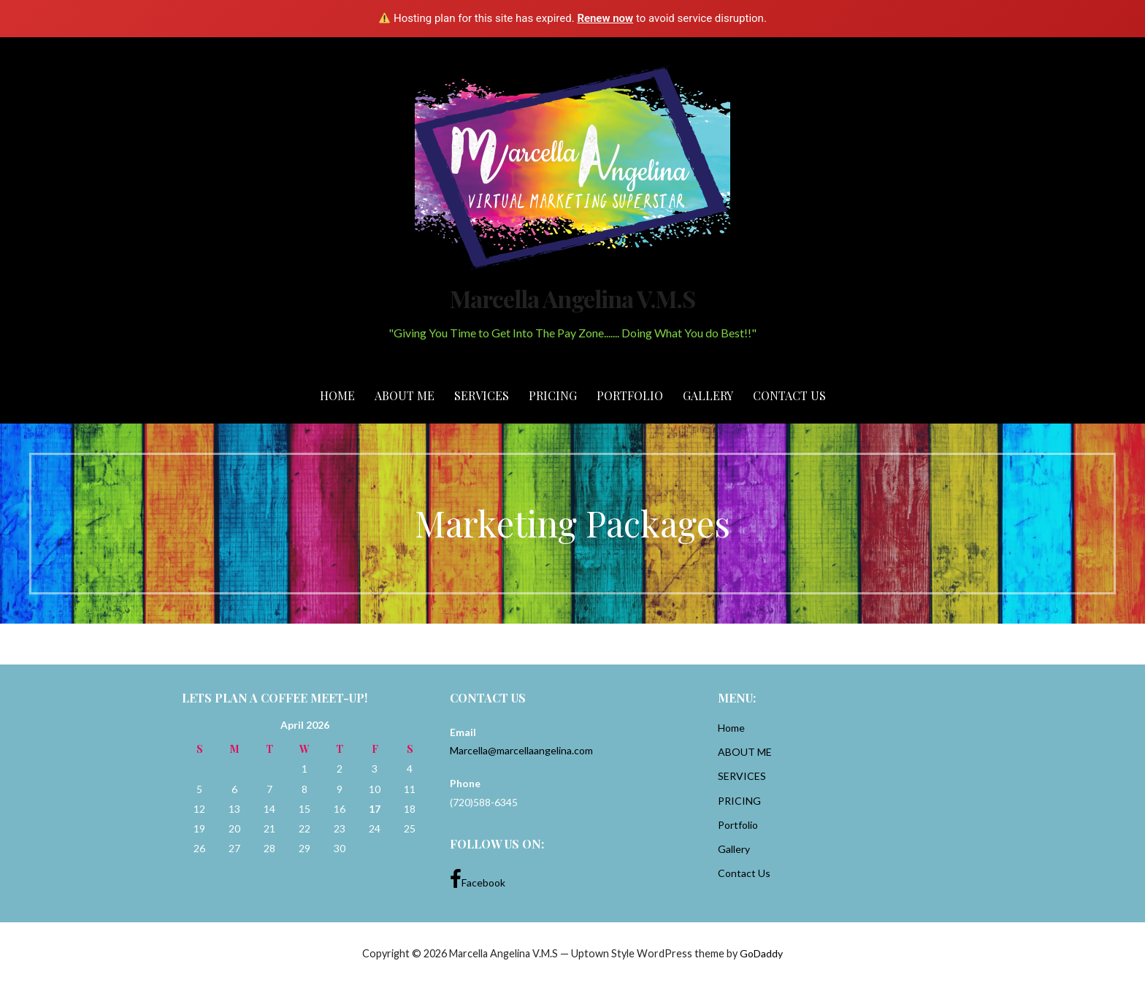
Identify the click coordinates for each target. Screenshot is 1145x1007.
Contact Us (789, 395)
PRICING (553, 395)
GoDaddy (761, 953)
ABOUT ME (404, 395)
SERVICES (481, 395)
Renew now (605, 18)
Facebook (477, 879)
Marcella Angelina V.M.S (573, 298)
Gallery (708, 395)
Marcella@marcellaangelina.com (521, 750)
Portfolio (630, 395)
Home (337, 395)
